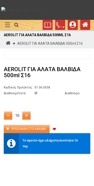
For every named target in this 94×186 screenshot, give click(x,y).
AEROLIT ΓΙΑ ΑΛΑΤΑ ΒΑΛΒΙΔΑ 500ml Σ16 (50, 43)
